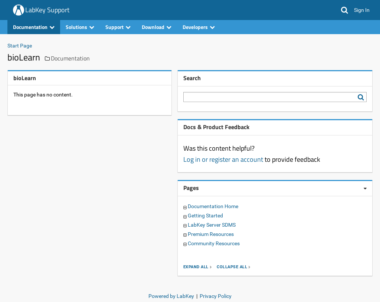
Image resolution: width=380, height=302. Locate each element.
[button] (344, 10)
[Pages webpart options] (365, 188)
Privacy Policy (216, 296)
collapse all (232, 267)
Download (156, 27)
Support (118, 27)
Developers (199, 27)
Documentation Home (213, 206)
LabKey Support (47, 10)
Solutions (80, 27)
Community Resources (214, 243)
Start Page (19, 46)
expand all (196, 267)
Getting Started (205, 216)
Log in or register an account (223, 159)
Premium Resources (211, 234)
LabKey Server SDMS (212, 225)
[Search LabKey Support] (362, 97)
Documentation (34, 27)
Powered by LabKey (171, 296)
